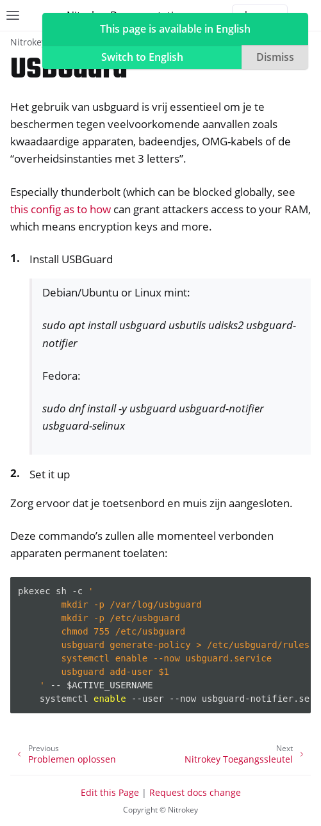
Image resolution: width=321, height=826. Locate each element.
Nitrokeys (30, 42)
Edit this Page (110, 792)
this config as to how (60, 209)
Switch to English (142, 57)
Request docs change (195, 792)
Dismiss (275, 57)
